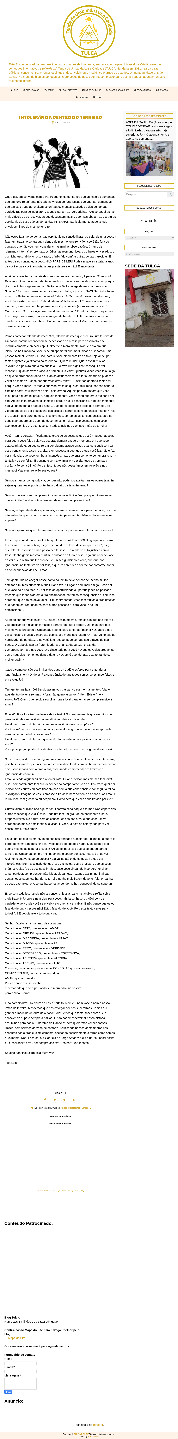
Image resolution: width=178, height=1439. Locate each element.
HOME (14, 90)
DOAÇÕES (162, 90)
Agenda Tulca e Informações (149, 116)
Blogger (98, 1424)
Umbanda (86, 1108)
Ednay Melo (93, 1436)
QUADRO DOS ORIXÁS (117, 90)
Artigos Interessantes (71, 1108)
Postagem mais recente (45, 1191)
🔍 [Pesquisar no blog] (171, 194)
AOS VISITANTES (68, 90)
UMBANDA (82, 97)
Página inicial (61, 1191)
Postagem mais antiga (76, 1191)
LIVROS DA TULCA (91, 90)
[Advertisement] (89, 1268)
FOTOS (97, 97)
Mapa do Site (16, 1338)
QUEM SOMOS (31, 90)
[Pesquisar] (146, 194)
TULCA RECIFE (81, 1434)
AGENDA (49, 90)
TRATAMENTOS (142, 90)
